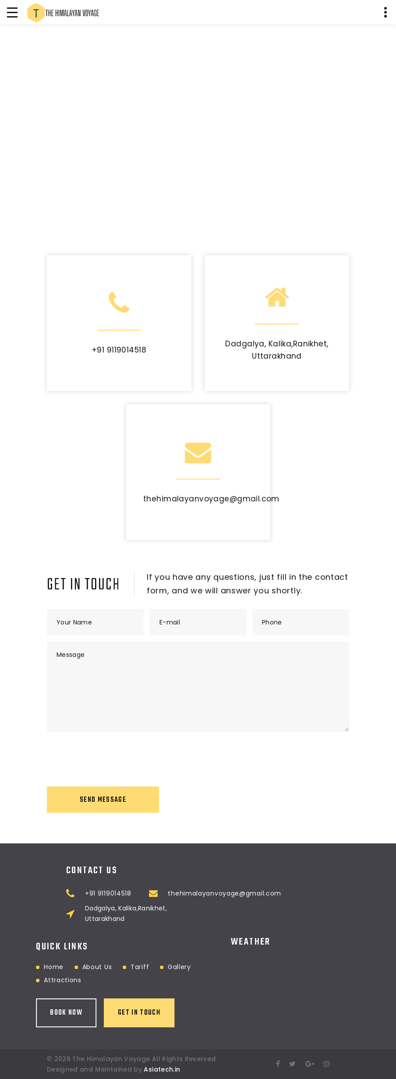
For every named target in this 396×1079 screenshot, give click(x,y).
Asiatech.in (162, 1069)
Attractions (31, 980)
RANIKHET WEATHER (290, 966)
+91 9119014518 (119, 350)
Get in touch (107, 1013)
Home (22, 967)
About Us (65, 967)
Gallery (147, 967)
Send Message (103, 800)
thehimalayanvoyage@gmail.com (211, 499)
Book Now (34, 1013)
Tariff (108, 967)
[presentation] (113, 755)
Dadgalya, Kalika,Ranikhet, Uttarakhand (182, 913)
